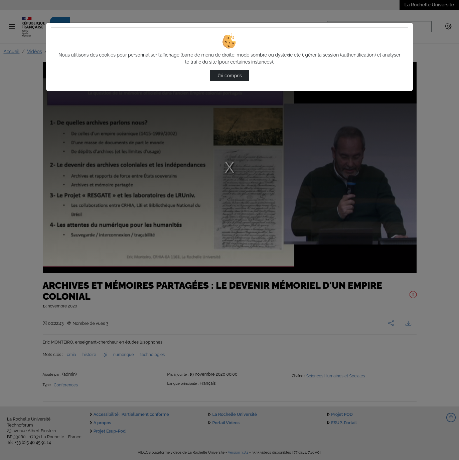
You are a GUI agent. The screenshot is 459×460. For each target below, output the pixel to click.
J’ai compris (229, 75)
